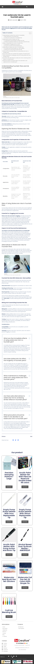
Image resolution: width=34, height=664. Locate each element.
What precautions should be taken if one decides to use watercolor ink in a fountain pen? (15, 61)
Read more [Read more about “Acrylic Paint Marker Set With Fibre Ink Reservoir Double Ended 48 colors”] (25, 486)
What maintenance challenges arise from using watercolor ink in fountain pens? (17, 56)
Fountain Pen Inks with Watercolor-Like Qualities (14, 48)
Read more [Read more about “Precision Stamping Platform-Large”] (9, 486)
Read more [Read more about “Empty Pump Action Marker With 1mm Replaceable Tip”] (9, 521)
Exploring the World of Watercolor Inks (11, 39)
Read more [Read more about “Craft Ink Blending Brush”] (9, 616)
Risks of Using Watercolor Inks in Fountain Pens (13, 43)
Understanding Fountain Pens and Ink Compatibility (13, 35)
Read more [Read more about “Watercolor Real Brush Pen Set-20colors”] (9, 587)
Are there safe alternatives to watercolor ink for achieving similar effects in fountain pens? (17, 58)
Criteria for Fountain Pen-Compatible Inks (13, 37)
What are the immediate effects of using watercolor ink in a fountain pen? (15, 51)
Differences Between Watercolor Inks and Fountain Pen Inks (17, 41)
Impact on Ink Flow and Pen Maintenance (13, 45)
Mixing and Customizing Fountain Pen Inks (13, 49)
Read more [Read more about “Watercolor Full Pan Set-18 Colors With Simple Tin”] (25, 587)
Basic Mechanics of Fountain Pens (12, 36)
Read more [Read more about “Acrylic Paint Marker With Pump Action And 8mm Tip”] (9, 554)
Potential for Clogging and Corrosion (12, 44)
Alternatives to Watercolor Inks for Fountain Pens (13, 47)
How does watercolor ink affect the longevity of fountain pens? (16, 53)
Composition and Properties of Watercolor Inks (14, 40)
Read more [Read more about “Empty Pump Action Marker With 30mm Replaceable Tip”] (25, 521)
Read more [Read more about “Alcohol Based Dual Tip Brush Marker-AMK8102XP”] (25, 554)
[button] (2, 7)
